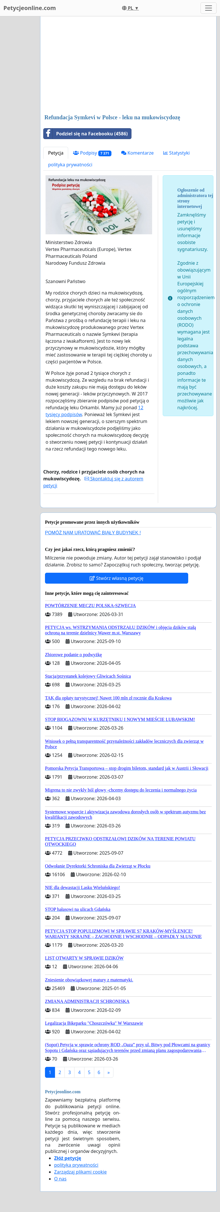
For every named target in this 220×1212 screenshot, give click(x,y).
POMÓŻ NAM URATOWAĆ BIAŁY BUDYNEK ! (93, 532)
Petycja (55, 153)
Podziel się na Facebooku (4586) (86, 133)
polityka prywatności (70, 164)
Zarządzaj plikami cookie (80, 1172)
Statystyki (176, 153)
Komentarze (137, 153)
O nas (60, 1179)
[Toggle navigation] (209, 8)
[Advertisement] (128, 66)
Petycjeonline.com (29, 8)
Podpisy (92, 153)
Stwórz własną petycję (116, 578)
